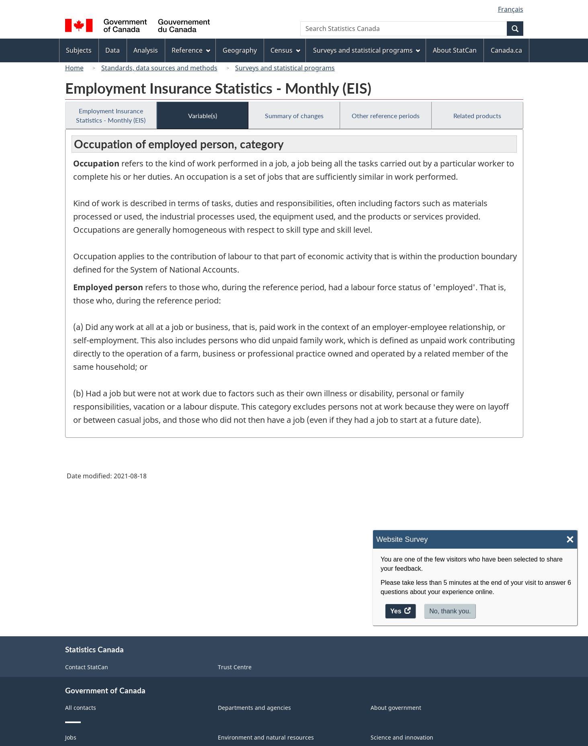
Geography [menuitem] (240, 50)
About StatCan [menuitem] (455, 50)
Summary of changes (294, 115)
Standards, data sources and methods (159, 68)
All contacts (80, 707)
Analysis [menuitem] (145, 50)
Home (74, 68)
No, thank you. (450, 611)
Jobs (70, 737)
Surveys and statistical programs (285, 68)
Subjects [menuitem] (79, 50)
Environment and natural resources (266, 737)
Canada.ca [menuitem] (506, 50)
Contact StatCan (86, 667)
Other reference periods (386, 115)
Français (510, 9)
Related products (477, 115)
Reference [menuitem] (191, 50)
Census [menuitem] (285, 50)
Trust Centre (235, 667)
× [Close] (570, 539)
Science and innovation (402, 737)
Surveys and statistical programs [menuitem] (366, 50)
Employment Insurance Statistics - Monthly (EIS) (110, 115)
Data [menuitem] (112, 50)
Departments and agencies (254, 707)
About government (396, 707)
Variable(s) (202, 115)
